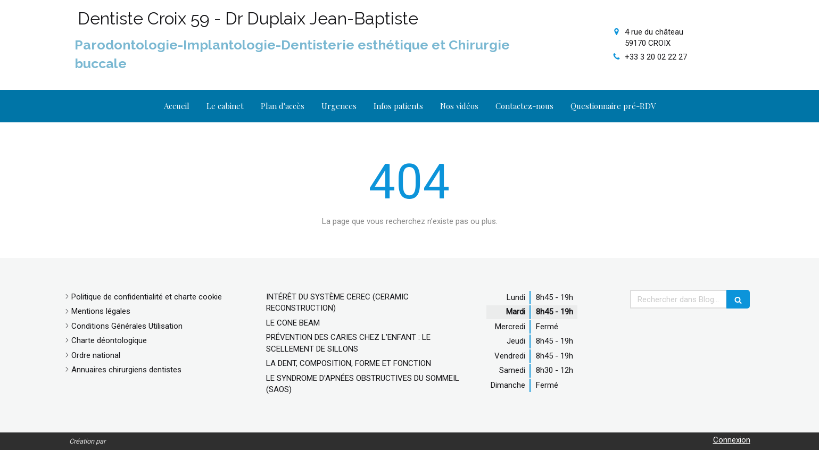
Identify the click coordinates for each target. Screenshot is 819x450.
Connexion (731, 440)
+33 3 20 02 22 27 (656, 57)
